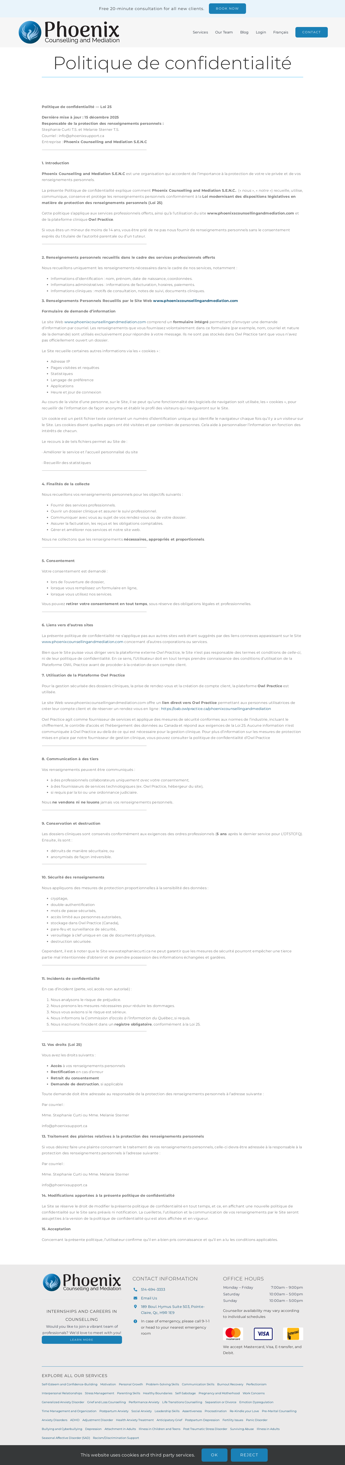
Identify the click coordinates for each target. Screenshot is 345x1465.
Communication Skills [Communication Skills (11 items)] (198, 1384)
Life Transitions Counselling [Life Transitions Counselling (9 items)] (182, 1402)
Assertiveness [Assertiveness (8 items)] (192, 1411)
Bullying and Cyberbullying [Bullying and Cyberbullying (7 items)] (62, 1429)
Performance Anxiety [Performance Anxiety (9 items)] (144, 1402)
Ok (214, 1455)
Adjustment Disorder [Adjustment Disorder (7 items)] (97, 1420)
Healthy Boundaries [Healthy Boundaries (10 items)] (157, 1393)
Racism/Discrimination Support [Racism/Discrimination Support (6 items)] (116, 1438)
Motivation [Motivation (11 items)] (108, 1384)
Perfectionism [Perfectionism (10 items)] (256, 1384)
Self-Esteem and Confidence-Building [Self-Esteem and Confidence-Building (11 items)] (69, 1384)
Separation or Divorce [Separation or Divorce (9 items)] (220, 1402)
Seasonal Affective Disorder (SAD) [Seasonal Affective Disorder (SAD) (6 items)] (66, 1438)
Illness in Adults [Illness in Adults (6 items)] (268, 1429)
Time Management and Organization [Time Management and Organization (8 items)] (69, 1411)
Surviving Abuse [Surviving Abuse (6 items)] (242, 1429)
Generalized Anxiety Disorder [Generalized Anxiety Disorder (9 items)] (63, 1402)
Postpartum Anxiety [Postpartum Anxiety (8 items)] (113, 1411)
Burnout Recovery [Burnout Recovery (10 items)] (230, 1384)
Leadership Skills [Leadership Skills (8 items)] (167, 1411)
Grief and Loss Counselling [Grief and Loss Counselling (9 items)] (106, 1402)
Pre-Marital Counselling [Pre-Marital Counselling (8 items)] (279, 1411)
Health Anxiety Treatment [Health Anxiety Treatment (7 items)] (135, 1420)
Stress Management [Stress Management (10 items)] (99, 1393)
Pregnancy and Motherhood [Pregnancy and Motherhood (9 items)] (219, 1393)
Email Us (149, 1298)
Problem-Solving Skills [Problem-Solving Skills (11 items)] (162, 1384)
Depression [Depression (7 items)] (93, 1429)
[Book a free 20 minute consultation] (227, 8)
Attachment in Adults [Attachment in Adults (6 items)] (120, 1429)
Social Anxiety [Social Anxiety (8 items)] (141, 1411)
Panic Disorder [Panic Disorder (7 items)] (256, 1420)
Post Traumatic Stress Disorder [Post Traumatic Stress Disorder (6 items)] (205, 1429)
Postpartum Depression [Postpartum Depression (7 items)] (202, 1420)
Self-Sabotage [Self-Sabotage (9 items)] (185, 1393)
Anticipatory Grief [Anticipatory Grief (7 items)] (169, 1420)
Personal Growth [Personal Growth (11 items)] (131, 1384)
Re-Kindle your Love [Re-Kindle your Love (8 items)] (244, 1411)
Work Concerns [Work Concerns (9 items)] (254, 1393)
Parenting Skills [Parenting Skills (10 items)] (128, 1393)
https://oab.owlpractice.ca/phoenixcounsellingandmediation (216, 709)
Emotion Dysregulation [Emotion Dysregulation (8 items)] (256, 1402)
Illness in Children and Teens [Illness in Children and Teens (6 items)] (159, 1429)
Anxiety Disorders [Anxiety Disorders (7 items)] (54, 1420)
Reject (249, 1455)
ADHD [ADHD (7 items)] (75, 1420)
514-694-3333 (153, 1289)
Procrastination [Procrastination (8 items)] (216, 1411)
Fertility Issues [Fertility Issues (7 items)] (233, 1420)
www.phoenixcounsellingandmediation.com (105, 322)
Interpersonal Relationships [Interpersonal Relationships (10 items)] (62, 1393)
